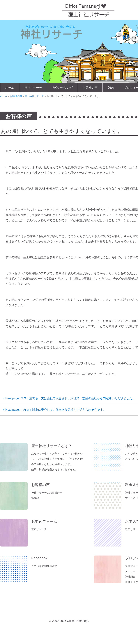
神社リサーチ (33, 87)
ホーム (9, 87)
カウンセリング (62, 87)
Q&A (111, 87)
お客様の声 (90, 87)
